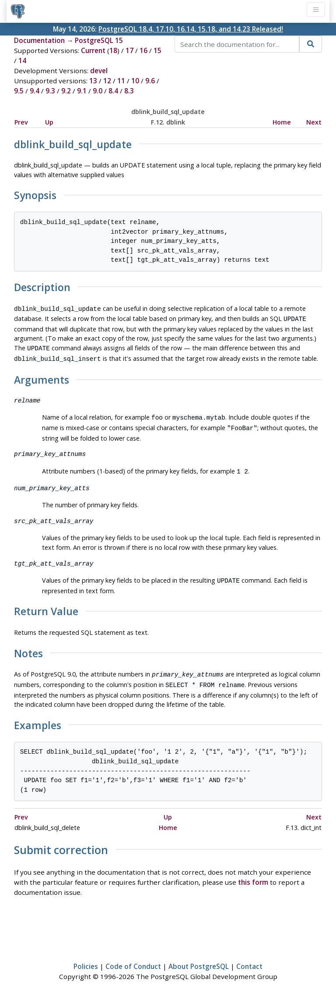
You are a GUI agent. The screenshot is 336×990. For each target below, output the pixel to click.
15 (157, 50)
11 (121, 80)
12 (107, 80)
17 (129, 50)
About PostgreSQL (198, 957)
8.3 (129, 90)
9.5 (19, 90)
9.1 (82, 90)
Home (282, 122)
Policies (86, 957)
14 (22, 60)
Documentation (39, 40)
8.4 (113, 90)
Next (314, 122)
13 (93, 80)
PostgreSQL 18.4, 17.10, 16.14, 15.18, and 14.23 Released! (190, 29)
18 (113, 50)
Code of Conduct (133, 957)
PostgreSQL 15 (99, 40)
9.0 (97, 90)
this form (253, 873)
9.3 (50, 90)
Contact (249, 957)
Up (49, 122)
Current (93, 50)
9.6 (150, 80)
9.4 (34, 90)
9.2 (66, 90)
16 (143, 50)
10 (135, 80)
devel (99, 70)
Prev (21, 122)
